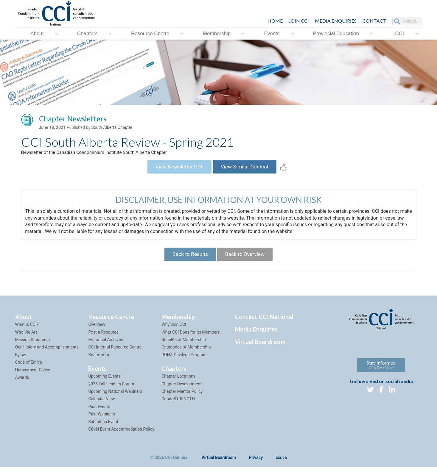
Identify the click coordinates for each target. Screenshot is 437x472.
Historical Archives (105, 344)
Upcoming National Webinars (115, 396)
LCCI (398, 33)
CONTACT (374, 21)
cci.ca (281, 462)
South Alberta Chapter (111, 128)
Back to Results (188, 258)
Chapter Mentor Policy (182, 396)
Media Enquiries (336, 21)
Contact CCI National (264, 321)
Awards (22, 382)
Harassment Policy (32, 374)
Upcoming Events (104, 381)
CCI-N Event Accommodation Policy (121, 434)
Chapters (87, 33)
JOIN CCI (299, 21)
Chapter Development (181, 388)
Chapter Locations (178, 381)
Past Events (99, 411)
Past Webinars (101, 418)
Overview (96, 329)
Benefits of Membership (183, 344)
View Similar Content (246, 169)
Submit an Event (103, 426)
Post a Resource (103, 337)
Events (272, 33)
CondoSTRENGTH (178, 403)
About (36, 33)
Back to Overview (246, 258)
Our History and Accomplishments (47, 352)
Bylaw (20, 359)
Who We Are (26, 337)
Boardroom (98, 359)
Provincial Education (336, 33)
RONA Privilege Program (183, 359)
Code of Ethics (28, 367)
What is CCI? (27, 329)
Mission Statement (32, 344)
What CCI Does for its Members (190, 337)
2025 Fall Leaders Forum (111, 388)
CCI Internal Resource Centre (114, 352)
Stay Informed (381, 370)
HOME (275, 21)
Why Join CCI (173, 329)
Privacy (256, 462)
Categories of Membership (186, 352)
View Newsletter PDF (178, 169)
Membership (217, 33)
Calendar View (101, 403)
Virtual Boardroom (260, 346)
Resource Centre (150, 33)
